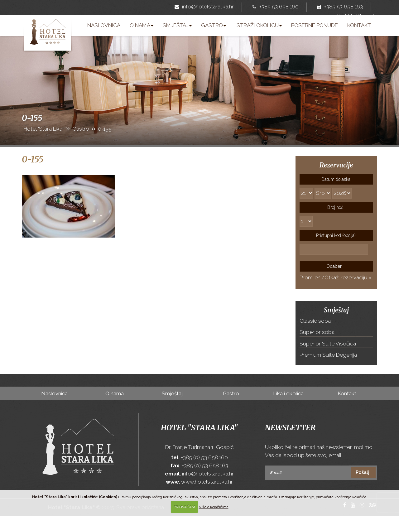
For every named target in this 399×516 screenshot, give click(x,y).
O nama (141, 25)
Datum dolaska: (336, 179)
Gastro (213, 25)
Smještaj (177, 25)
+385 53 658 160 (274, 7)
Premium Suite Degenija (328, 355)
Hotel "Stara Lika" (199, 427)
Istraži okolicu (258, 25)
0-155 (32, 159)
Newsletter (290, 427)
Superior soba (317, 332)
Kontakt (359, 25)
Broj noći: (336, 207)
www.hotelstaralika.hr (207, 482)
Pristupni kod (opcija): (336, 235)
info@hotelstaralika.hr (203, 7)
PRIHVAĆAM (184, 507)
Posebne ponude (314, 25)
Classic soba (315, 321)
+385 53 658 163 (338, 7)
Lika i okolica (288, 393)
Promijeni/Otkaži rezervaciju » (335, 277)
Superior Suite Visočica (328, 343)
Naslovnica (103, 25)
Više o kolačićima (213, 507)
